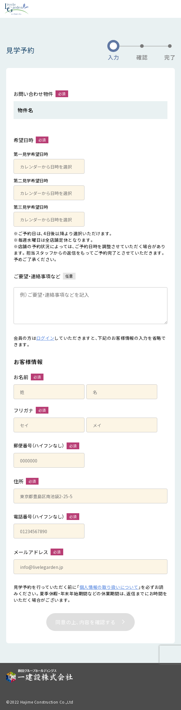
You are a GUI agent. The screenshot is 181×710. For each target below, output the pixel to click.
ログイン (45, 338)
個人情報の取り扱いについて (109, 587)
